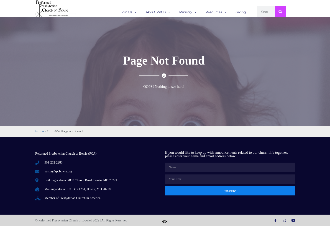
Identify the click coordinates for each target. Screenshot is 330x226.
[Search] (280, 11)
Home (39, 131)
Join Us (129, 12)
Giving (240, 12)
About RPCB (158, 12)
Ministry (188, 12)
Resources (216, 12)
